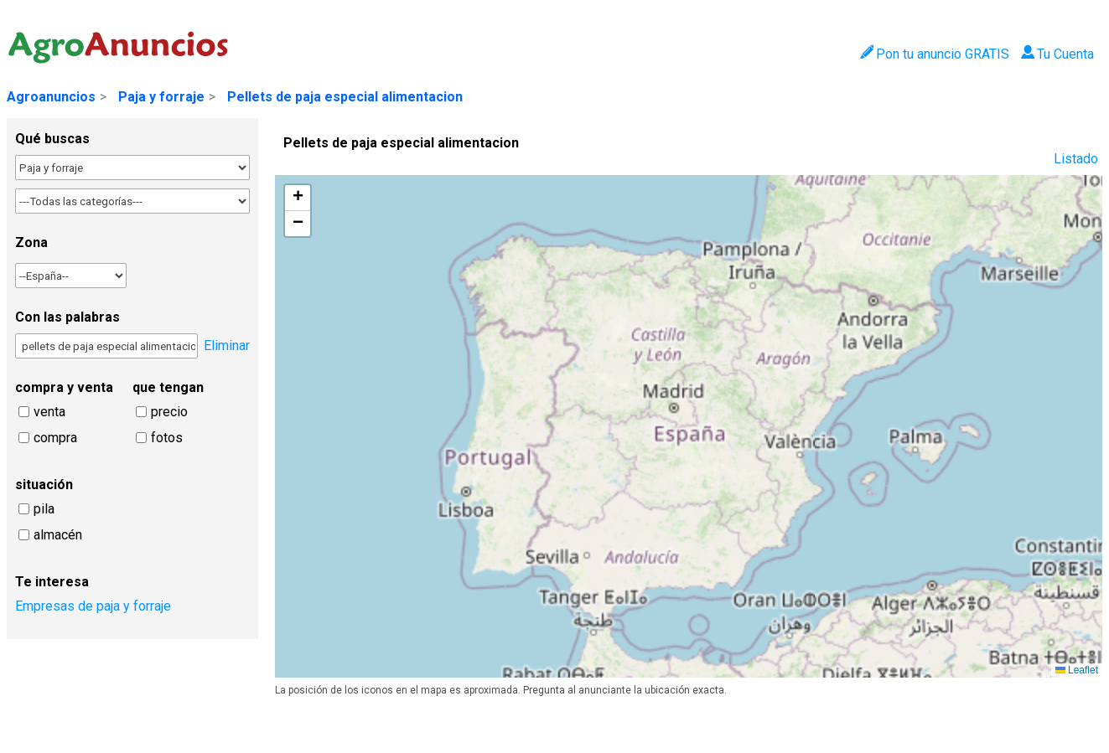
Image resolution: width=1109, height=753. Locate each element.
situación (44, 485)
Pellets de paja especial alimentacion (345, 97)
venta (49, 412)
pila (44, 509)
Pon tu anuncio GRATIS (934, 54)
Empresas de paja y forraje (93, 606)
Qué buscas (52, 139)
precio (169, 412)
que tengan (168, 387)
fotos (167, 438)
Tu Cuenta (1057, 54)
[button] (297, 198)
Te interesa (52, 582)
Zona (31, 242)
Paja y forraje (161, 97)
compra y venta (64, 387)
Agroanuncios (51, 97)
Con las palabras (67, 317)
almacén (58, 535)
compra (55, 438)
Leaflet (1076, 670)
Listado (1076, 159)
